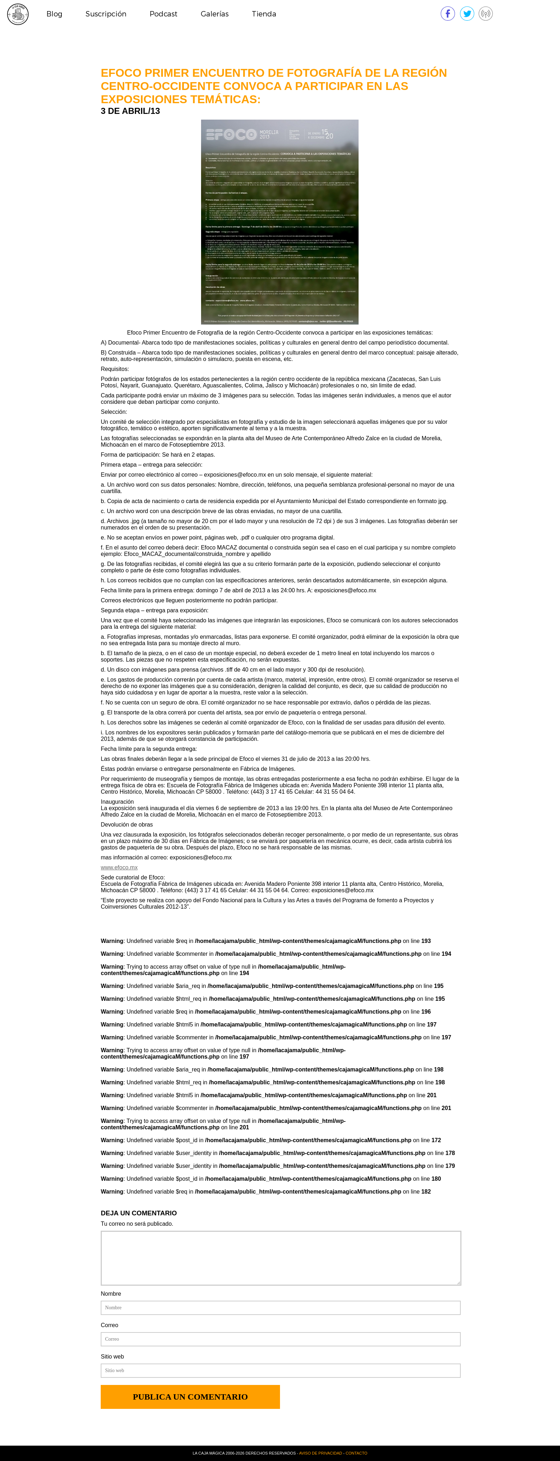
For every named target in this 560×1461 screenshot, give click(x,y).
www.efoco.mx (119, 867)
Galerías (215, 14)
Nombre (111, 1294)
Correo (109, 1325)
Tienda (264, 14)
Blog (54, 14)
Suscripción (106, 14)
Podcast (164, 14)
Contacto (357, 1453)
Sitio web (112, 1357)
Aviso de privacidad (320, 1453)
